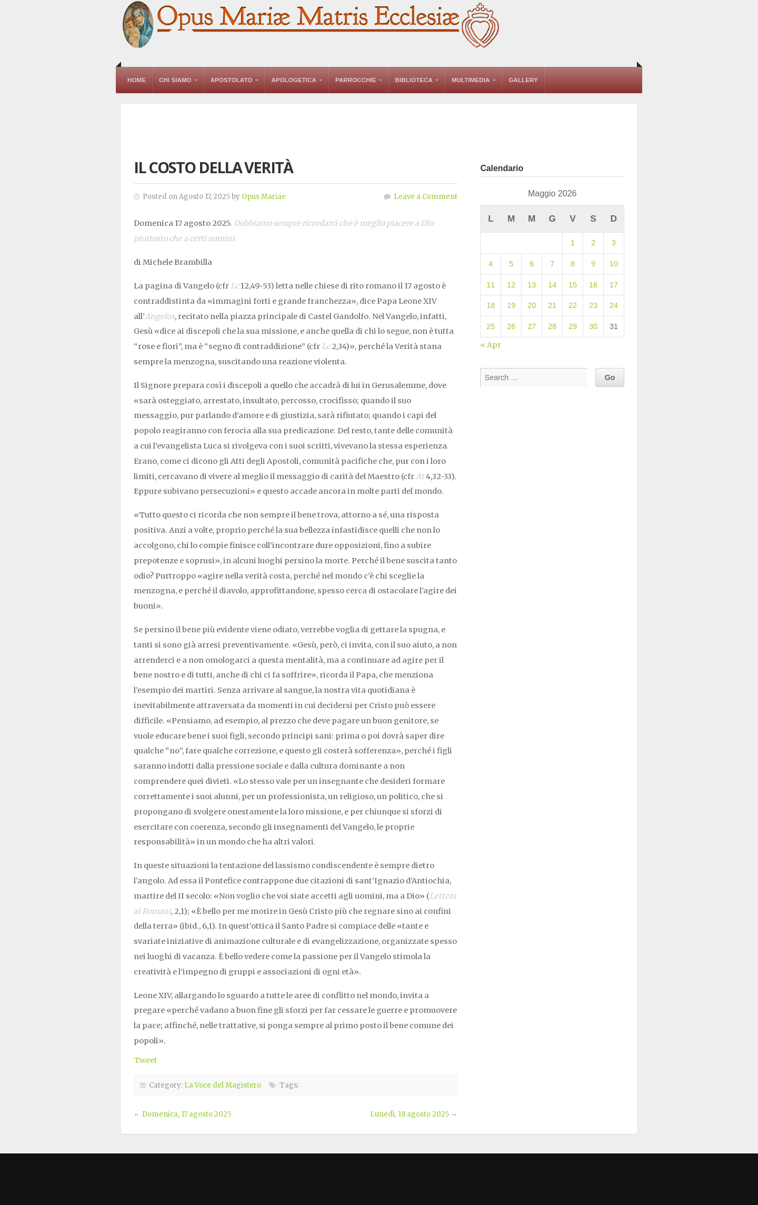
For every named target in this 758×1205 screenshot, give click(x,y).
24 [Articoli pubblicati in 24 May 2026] (614, 305)
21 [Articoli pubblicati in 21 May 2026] (552, 305)
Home (136, 80)
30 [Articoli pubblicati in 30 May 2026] (593, 326)
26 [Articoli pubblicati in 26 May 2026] (511, 326)
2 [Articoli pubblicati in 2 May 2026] (593, 242)
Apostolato (232, 80)
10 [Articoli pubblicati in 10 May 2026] (614, 264)
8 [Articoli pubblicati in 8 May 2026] (573, 264)
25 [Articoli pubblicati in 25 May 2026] (490, 326)
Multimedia (471, 80)
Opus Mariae (264, 196)
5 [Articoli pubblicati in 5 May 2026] (511, 264)
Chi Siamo (175, 80)
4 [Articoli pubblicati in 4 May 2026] (490, 264)
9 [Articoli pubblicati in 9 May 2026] (593, 264)
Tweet (145, 1060)
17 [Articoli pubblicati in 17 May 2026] (614, 285)
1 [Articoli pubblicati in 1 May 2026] (573, 242)
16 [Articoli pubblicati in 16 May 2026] (593, 285)
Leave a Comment (425, 196)
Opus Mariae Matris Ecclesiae (311, 25)
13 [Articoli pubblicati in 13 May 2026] (531, 285)
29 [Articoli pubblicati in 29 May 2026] (572, 326)
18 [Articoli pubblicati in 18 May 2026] (490, 305)
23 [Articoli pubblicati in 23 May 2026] (593, 305)
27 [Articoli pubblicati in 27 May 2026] (531, 326)
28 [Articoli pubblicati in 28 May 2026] (552, 326)
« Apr (490, 345)
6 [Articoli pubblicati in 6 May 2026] (532, 264)
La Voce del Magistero (222, 1085)
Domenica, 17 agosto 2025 (186, 1114)
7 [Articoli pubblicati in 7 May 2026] (552, 264)
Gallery (522, 80)
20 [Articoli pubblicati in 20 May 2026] (531, 305)
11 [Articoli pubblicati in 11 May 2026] (490, 285)
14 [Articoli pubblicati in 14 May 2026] (552, 285)
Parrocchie (355, 80)
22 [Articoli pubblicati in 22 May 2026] (572, 305)
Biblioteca (414, 80)
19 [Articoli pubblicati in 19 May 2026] (511, 305)
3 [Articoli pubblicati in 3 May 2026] (614, 242)
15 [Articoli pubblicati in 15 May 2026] (572, 285)
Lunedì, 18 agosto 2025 (409, 1114)
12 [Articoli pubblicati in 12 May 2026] (511, 285)
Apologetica (293, 80)
